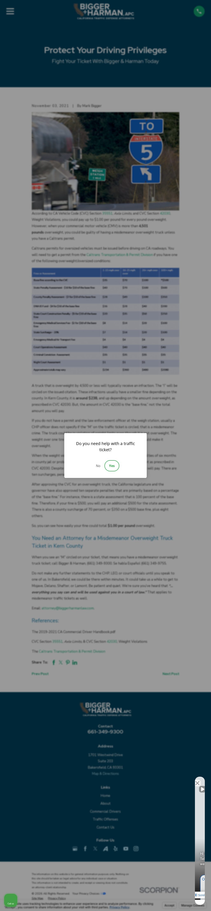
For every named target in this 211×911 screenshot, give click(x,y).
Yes (112, 466)
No (98, 466)
